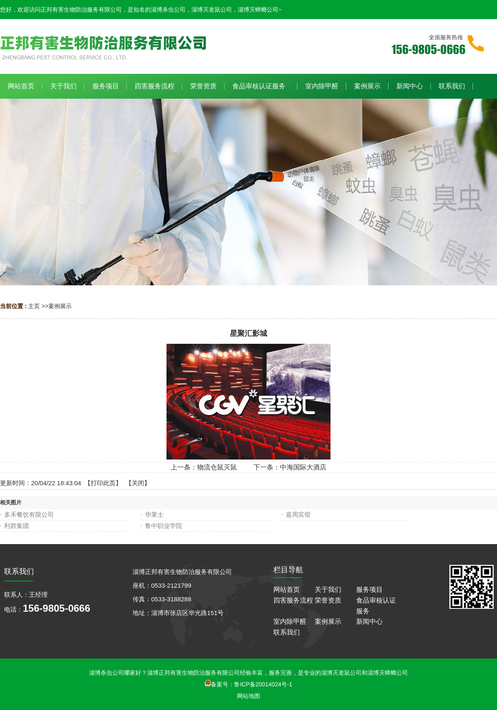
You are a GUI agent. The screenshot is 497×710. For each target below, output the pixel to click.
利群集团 (16, 525)
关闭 (138, 482)
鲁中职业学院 (163, 525)
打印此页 (103, 482)
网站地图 (248, 696)
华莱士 (154, 514)
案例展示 (60, 306)
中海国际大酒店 (303, 467)
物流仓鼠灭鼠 (217, 467)
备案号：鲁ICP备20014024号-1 (248, 684)
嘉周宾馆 (298, 514)
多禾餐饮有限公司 (29, 514)
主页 (34, 306)
